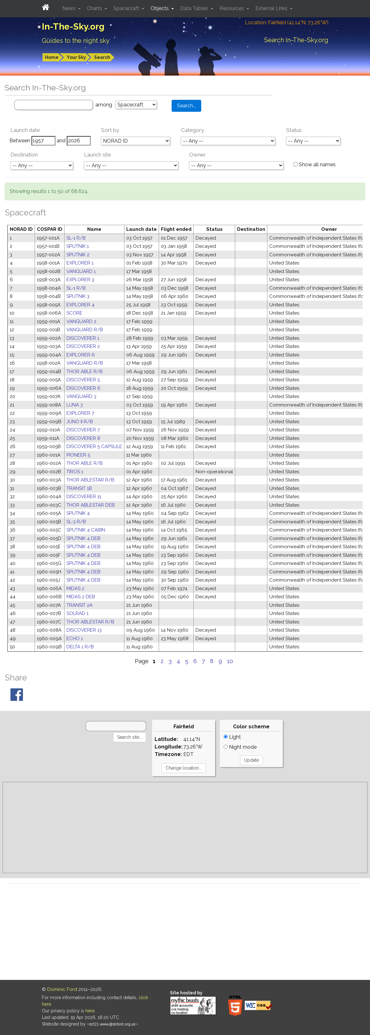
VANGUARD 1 (81, 271)
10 (230, 661)
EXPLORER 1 (80, 263)
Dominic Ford (62, 989)
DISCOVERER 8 (83, 438)
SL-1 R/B (76, 238)
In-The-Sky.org (73, 26)
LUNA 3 (74, 405)
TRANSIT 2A (79, 605)
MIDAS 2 (75, 588)
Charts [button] (95, 8)
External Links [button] (272, 8)
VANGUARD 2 (81, 321)
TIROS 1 (74, 472)
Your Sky (76, 57)
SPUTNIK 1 (77, 246)
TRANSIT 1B (79, 488)
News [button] (69, 8)
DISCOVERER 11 (83, 496)
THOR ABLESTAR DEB (90, 505)
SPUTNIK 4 (78, 513)
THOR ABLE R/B (84, 371)
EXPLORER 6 (80, 355)
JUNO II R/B (79, 421)
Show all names (314, 165)
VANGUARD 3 (81, 396)
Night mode (240, 747)
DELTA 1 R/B (80, 647)
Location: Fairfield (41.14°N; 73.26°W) (286, 23)
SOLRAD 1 (77, 613)
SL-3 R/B (76, 522)
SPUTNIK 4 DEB (83, 538)
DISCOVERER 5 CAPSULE (94, 446)
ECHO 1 (74, 638)
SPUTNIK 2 (77, 255)
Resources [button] (232, 8)
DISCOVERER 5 (83, 380)
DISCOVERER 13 (84, 630)
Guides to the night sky (76, 40)
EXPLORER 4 (80, 305)
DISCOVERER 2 (83, 346)
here (89, 1010)
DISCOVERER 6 (83, 388)
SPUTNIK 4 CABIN (85, 530)
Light (232, 737)
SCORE (74, 313)
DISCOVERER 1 (82, 338)
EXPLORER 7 (80, 413)
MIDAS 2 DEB (80, 597)
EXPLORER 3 (80, 279)
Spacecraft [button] (126, 8)
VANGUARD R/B (84, 330)
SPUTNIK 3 (77, 296)
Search (102, 57)
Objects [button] (160, 8)
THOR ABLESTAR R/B (90, 480)
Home (52, 57)
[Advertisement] (185, 827)
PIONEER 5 (78, 455)
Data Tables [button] (194, 8)
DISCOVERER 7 (83, 430)
